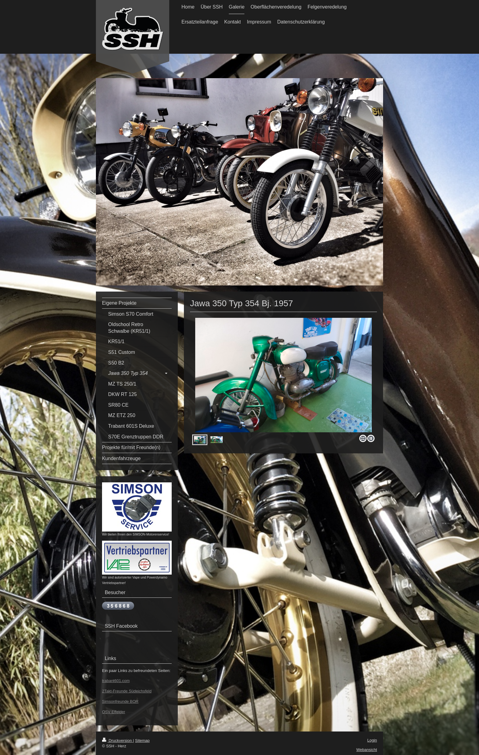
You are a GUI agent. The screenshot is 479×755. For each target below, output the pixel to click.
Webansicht (366, 749)
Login (372, 740)
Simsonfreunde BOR (120, 701)
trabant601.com (116, 680)
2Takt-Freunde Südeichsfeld (127, 691)
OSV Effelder (113, 712)
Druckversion (117, 740)
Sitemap (142, 740)
